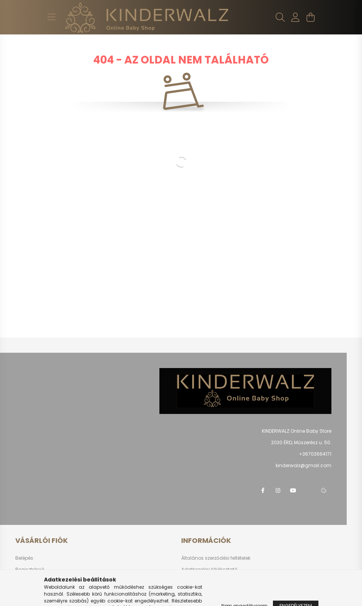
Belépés (24, 558)
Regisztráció (29, 569)
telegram (308, 490)
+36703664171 (315, 454)
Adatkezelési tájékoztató (209, 569)
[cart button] (310, 17)
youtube (293, 490)
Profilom (24, 581)
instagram (278, 490)
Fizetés (188, 581)
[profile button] (295, 17)
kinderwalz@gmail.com (303, 465)
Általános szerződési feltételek (215, 558)
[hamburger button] (51, 17)
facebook (262, 490)
